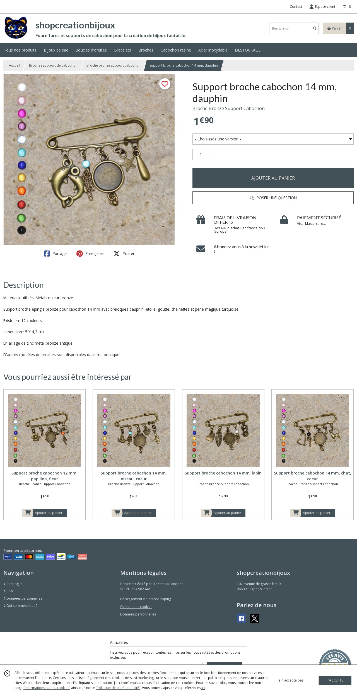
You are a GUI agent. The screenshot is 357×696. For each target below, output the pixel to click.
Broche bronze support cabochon (113, 65)
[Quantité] (202, 154)
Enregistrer (90, 253)
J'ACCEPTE (335, 680)
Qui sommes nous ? (20, 605)
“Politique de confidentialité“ (118, 687)
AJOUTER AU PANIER (273, 178)
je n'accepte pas (290, 680)
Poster (123, 253)
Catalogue (13, 583)
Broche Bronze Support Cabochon (228, 108)
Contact (296, 6)
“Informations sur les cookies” (46, 687)
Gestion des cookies (136, 606)
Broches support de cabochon (53, 65)
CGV (8, 591)
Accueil (14, 65)
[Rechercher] (314, 28)
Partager (56, 253)
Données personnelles (22, 598)
